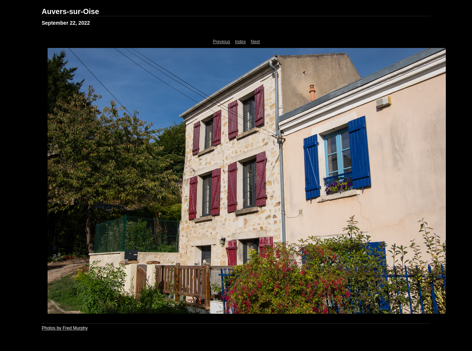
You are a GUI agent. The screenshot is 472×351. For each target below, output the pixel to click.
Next (255, 41)
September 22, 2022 (66, 23)
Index (240, 41)
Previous (221, 41)
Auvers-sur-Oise (70, 11)
